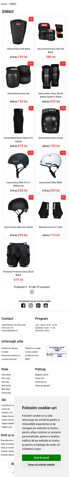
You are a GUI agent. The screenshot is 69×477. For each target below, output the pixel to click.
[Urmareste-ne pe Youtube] (45, 306)
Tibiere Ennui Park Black (18, 49)
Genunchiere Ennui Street (50, 138)
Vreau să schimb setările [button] (41, 464)
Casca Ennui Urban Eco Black (18, 227)
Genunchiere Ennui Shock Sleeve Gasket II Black (50, 95)
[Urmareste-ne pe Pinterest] (38, 306)
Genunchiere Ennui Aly (18, 93)
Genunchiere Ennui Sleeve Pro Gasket (18, 139)
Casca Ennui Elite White (50, 182)
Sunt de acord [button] (41, 457)
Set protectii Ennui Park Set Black (50, 50)
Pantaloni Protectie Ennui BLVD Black (18, 273)
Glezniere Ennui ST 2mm (51, 227)
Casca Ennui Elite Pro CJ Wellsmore (18, 184)
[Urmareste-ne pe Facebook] (23, 306)
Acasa (4, 4)
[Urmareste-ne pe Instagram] (30, 306)
